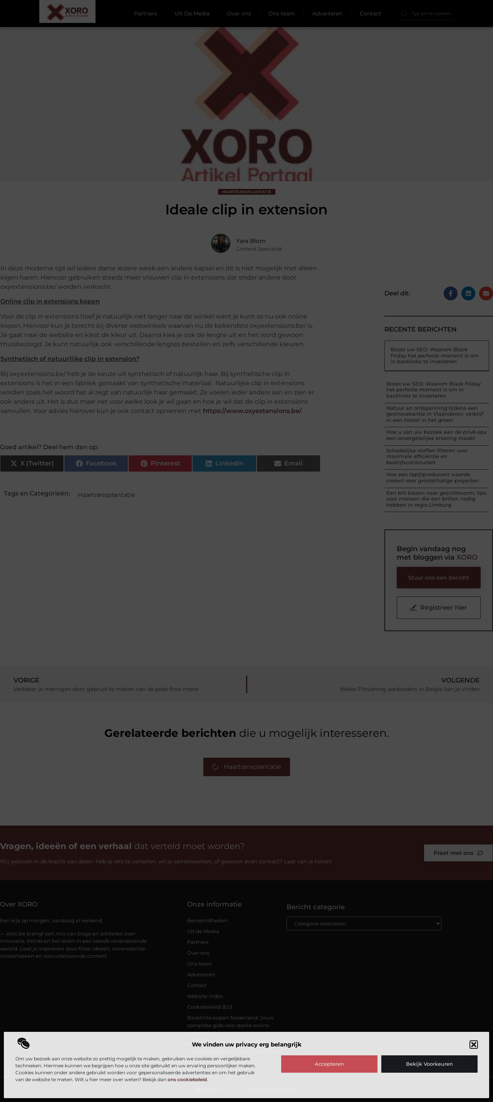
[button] (474, 1044)
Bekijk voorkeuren (429, 1064)
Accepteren (329, 1064)
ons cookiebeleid (187, 1079)
